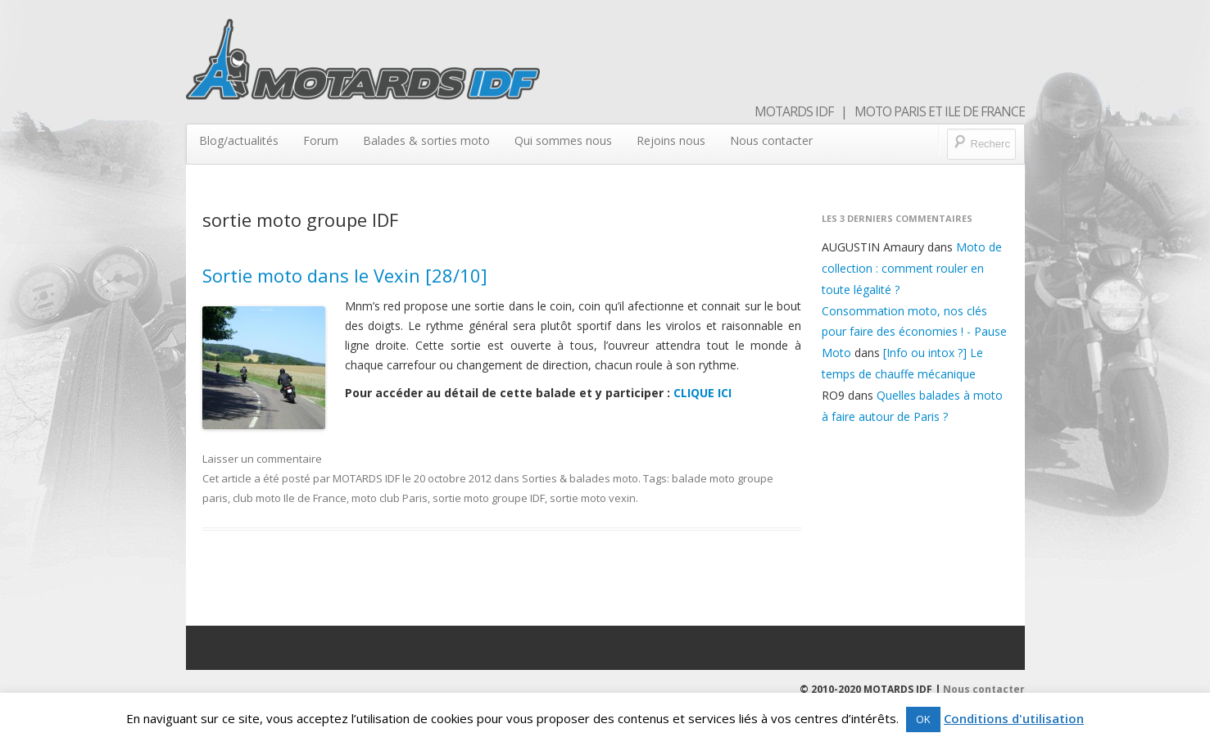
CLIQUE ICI (702, 392)
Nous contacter (771, 140)
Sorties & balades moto (580, 478)
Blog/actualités (239, 140)
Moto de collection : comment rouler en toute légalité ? (912, 268)
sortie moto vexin (593, 498)
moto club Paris (389, 498)
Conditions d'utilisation (1014, 718)
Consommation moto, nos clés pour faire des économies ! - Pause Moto (914, 332)
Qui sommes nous (563, 140)
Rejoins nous (671, 140)
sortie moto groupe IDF (489, 498)
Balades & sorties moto (426, 140)
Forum (320, 140)
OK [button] (923, 719)
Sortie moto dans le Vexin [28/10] (344, 275)
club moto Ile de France (290, 498)
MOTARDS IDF (366, 478)
